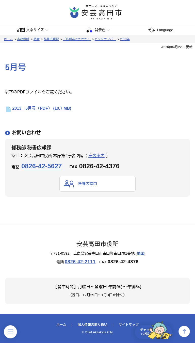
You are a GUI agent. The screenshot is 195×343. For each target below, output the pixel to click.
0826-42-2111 (80, 262)
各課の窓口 (88, 184)
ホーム (8, 39)
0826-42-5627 (41, 166)
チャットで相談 (153, 331)
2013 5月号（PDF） (38, 108)
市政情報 (23, 39)
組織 (37, 39)
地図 (140, 254)
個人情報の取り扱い (92, 325)
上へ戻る (184, 331)
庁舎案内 (96, 156)
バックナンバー (105, 39)
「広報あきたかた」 (77, 39)
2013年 (125, 39)
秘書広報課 (51, 39)
